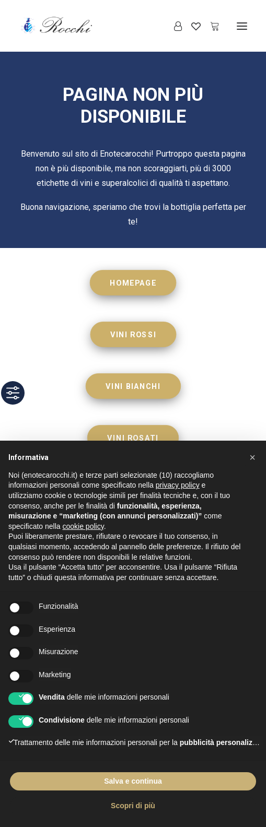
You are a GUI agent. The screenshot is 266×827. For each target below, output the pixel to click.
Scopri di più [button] (133, 805)
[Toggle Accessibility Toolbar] (13, 393)
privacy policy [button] (178, 485)
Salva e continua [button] (132, 781)
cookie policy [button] (83, 526)
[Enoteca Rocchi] (74, 26)
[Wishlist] (191, 26)
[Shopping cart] (210, 26)
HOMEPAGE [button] (133, 282)
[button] (242, 26)
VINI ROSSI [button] (133, 334)
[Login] (173, 26)
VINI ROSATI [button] (132, 437)
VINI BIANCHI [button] (133, 386)
